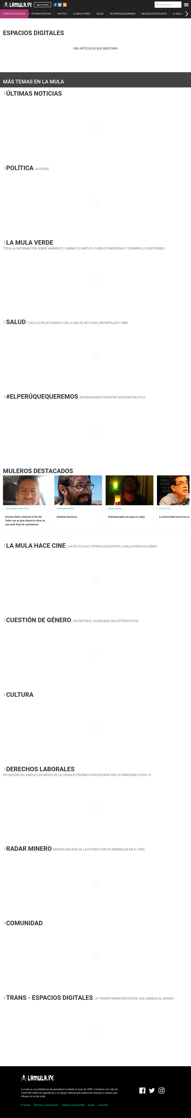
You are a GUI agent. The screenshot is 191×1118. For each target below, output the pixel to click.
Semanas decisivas (67, 516)
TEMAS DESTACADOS (14, 13)
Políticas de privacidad (73, 1105)
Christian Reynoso (65, 509)
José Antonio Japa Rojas (17, 509)
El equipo (25, 1105)
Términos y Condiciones (46, 1105)
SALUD (100, 13)
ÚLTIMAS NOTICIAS (41, 13)
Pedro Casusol (115, 509)
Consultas (103, 1105)
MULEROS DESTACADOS (154, 13)
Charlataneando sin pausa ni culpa (126, 516)
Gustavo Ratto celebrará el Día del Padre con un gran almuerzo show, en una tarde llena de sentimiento (25, 520)
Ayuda (91, 1105)
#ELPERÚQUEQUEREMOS (122, 13)
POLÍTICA (62, 13)
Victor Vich (164, 509)
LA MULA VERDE (81, 13)
